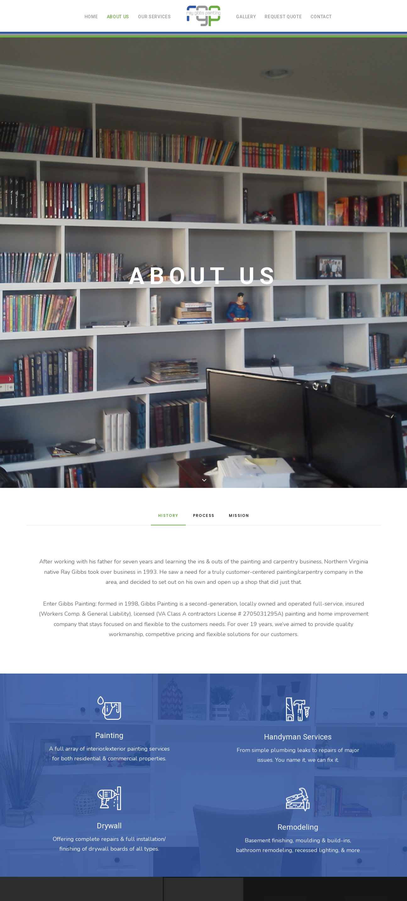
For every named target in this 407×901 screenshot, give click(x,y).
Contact (321, 16)
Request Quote (283, 16)
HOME (161, 838)
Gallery (246, 16)
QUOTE (221, 838)
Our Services (154, 16)
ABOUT (179, 838)
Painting (109, 410)
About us (118, 16)
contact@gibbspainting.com (235, 850)
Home (91, 16)
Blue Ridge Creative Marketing (226, 863)
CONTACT (242, 838)
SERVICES (200, 838)
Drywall (109, 501)
